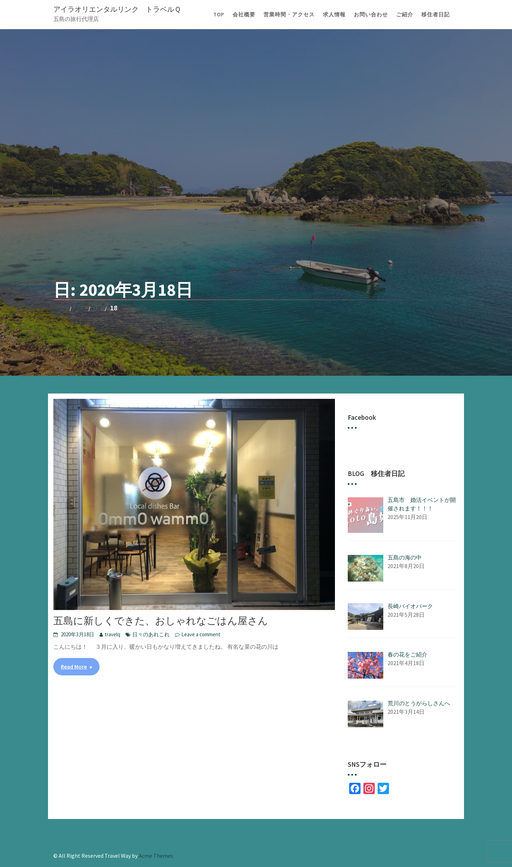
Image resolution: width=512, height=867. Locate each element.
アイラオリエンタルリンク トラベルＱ (117, 9)
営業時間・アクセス (289, 14)
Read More (74, 666)
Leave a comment (200, 634)
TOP (218, 14)
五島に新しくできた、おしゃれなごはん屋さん (160, 620)
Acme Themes (156, 855)
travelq (112, 634)
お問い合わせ (371, 14)
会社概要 (244, 14)
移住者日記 (435, 14)
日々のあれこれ (151, 634)
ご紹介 (404, 14)
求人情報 (334, 14)
